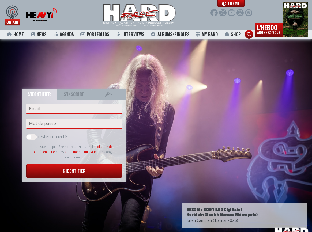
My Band (207, 34)
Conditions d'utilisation (82, 151)
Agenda (63, 34)
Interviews (129, 34)
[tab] (109, 94)
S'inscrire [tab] (74, 94)
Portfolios (95, 34)
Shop (232, 34)
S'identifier (74, 171)
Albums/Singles (170, 34)
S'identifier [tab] (39, 94)
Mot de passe (42, 123)
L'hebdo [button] (268, 29)
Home (15, 34)
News (38, 34)
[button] (238, 3)
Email (34, 108)
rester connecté (46, 136)
